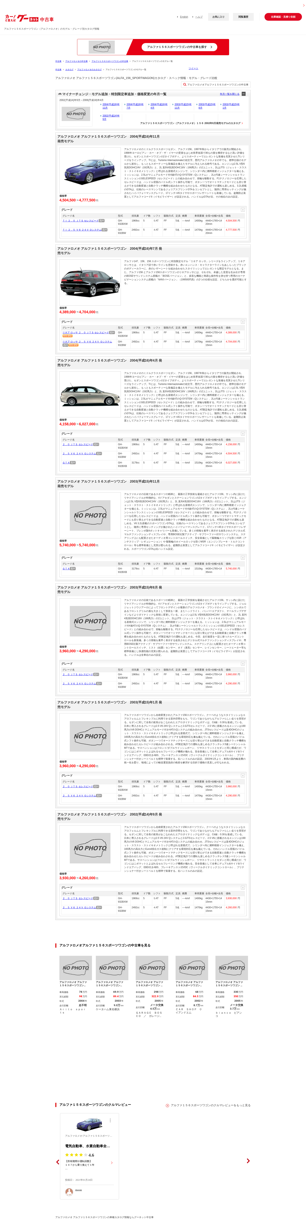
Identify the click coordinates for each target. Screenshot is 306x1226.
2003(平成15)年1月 (231, 106)
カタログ (69, 69)
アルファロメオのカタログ (89, 69)
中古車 (58, 61)
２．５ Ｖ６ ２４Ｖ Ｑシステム (79, 453)
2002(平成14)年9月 (111, 117)
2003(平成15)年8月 (207, 106)
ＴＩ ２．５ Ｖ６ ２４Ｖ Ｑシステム (82, 229)
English (184, 16)
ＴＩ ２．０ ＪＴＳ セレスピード (80, 220)
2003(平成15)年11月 (183, 106)
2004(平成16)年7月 (135, 106)
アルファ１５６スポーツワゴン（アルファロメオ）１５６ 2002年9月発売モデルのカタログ (190, 123)
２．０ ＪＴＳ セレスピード (77, 444)
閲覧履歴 (243, 16)
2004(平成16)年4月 (159, 106)
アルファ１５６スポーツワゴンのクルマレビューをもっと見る (211, 1104)
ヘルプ (199, 16)
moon (78, 1188)
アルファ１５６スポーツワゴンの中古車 (110, 61)
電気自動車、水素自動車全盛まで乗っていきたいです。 (89, 1145)
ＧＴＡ (66, 462)
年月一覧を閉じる (229, 94)
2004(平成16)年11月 (111, 106)
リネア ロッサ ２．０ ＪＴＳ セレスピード (85, 332)
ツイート (193, 68)
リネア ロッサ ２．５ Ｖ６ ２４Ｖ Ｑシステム (87, 341)
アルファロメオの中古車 (76, 61)
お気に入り (218, 16)
